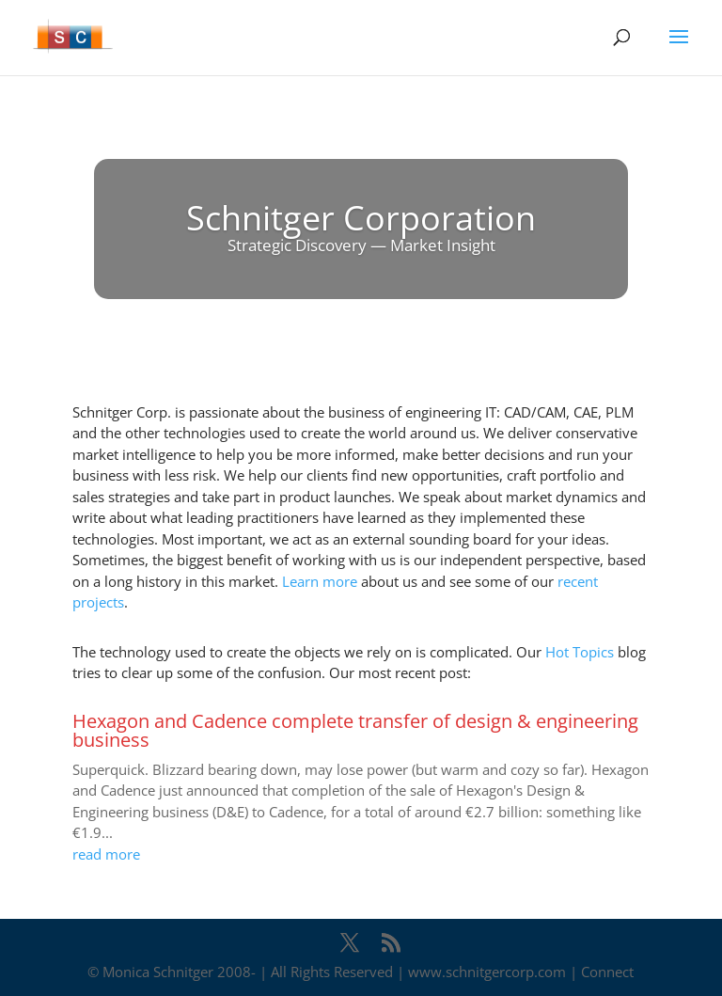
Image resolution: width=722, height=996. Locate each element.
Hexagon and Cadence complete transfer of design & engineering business (355, 730)
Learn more (319, 581)
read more (106, 854)
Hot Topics (579, 651)
